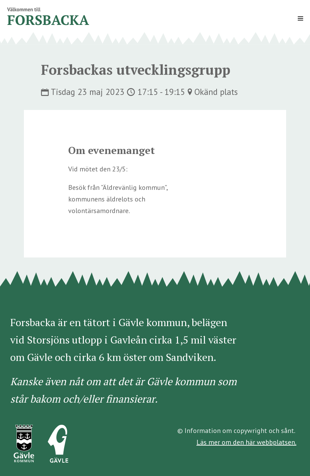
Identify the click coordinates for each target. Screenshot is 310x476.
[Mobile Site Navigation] (300, 18)
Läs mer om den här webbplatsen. (246, 442)
